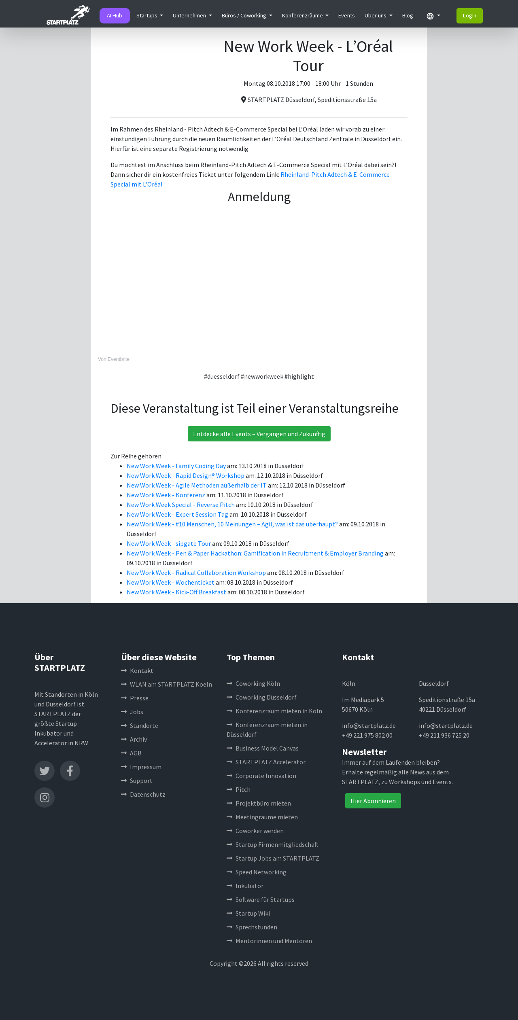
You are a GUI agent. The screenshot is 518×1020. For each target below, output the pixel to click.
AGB (131, 753)
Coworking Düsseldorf (262, 697)
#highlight (299, 376)
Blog (407, 15)
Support (137, 780)
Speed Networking (257, 872)
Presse (135, 698)
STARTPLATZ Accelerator (266, 762)
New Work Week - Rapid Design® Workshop (186, 475)
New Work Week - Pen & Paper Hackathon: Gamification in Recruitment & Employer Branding (256, 553)
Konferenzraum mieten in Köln (274, 711)
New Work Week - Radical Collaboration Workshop (197, 572)
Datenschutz (143, 794)
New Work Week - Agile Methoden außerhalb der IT (197, 485)
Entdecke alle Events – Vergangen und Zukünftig (259, 434)
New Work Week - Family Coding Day (177, 466)
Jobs (132, 712)
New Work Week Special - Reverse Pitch (181, 504)
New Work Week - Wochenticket (171, 582)
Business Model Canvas (263, 748)
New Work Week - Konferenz (166, 495)
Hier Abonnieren (373, 801)
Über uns (376, 15)
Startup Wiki (248, 913)
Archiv (134, 739)
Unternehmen (190, 15)
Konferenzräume (303, 15)
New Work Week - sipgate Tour (169, 543)
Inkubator (245, 886)
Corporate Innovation (261, 776)
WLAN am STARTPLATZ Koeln (166, 684)
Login (469, 15)
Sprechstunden (252, 927)
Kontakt (137, 670)
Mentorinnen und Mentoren (269, 941)
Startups (147, 15)
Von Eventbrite (114, 359)
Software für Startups (261, 899)
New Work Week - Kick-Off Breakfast (177, 592)
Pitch (239, 789)
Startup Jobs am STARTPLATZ (273, 858)
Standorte (139, 725)
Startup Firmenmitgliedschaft (272, 844)
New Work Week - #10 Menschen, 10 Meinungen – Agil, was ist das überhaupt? (233, 524)
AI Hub (114, 15)
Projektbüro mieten (259, 803)
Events (346, 15)
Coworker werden (255, 831)
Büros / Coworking (244, 15)
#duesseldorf (222, 376)
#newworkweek (262, 376)
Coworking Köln (253, 683)
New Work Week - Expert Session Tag (178, 514)
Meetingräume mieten (262, 817)
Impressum (141, 767)
